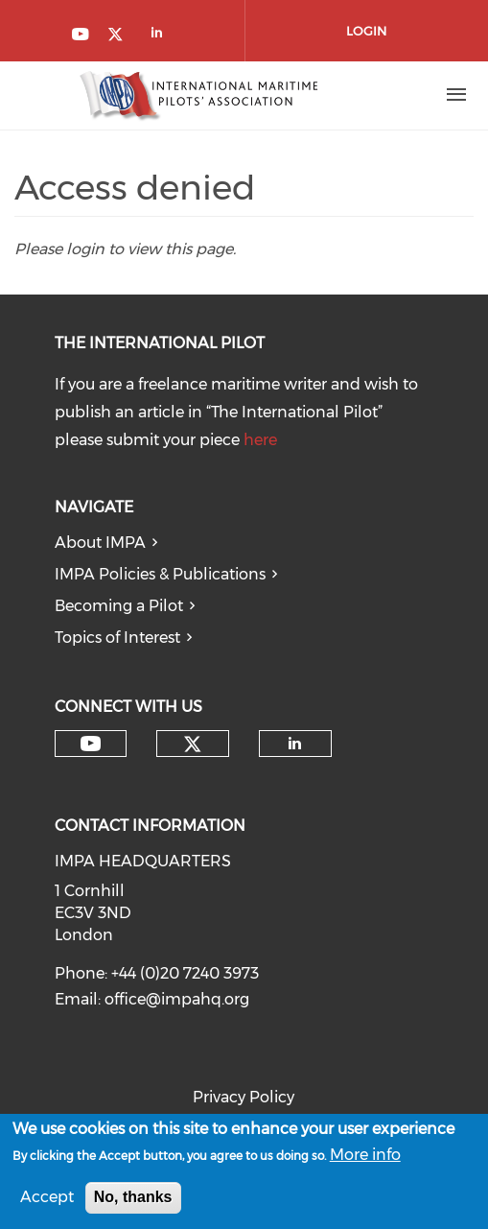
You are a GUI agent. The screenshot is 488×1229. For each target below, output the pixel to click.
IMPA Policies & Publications (160, 574)
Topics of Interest (117, 637)
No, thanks (133, 1202)
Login (366, 30)
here (260, 440)
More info (365, 1159)
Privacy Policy (243, 1097)
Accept (47, 1202)
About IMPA (100, 542)
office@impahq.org (177, 999)
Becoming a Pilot (119, 606)
